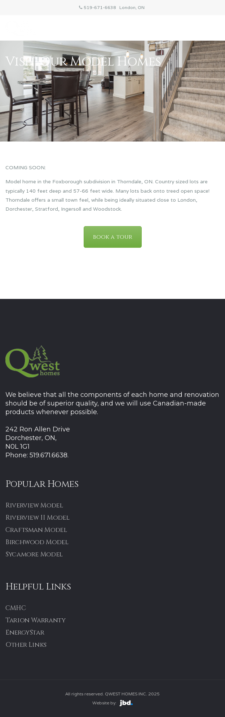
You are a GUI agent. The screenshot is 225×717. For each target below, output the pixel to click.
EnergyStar (24, 632)
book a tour (112, 237)
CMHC (15, 608)
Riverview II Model (37, 517)
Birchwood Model (37, 542)
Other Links (26, 644)
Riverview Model (34, 505)
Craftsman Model (36, 529)
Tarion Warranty (35, 620)
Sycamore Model (34, 554)
